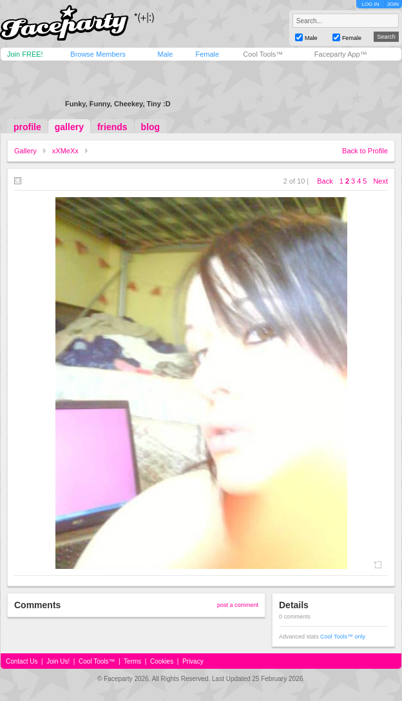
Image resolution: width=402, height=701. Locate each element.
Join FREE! (25, 54)
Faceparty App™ (340, 54)
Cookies (161, 661)
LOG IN (370, 4)
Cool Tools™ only (342, 636)
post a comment (237, 605)
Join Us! (58, 661)
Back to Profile (365, 151)
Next (380, 181)
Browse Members (98, 54)
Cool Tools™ (263, 54)
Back (324, 181)
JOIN (393, 4)
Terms (132, 661)
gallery (69, 127)
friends (112, 127)
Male (165, 54)
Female (207, 54)
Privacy (193, 661)
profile (27, 127)
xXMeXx (65, 151)
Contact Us (21, 661)
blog (150, 127)
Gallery (25, 151)
